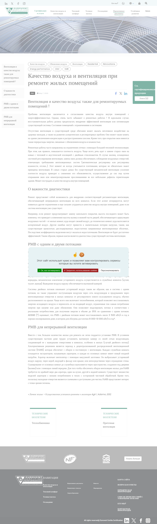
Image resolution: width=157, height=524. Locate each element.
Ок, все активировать (49, 270)
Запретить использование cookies (80, 270)
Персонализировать (110, 270)
